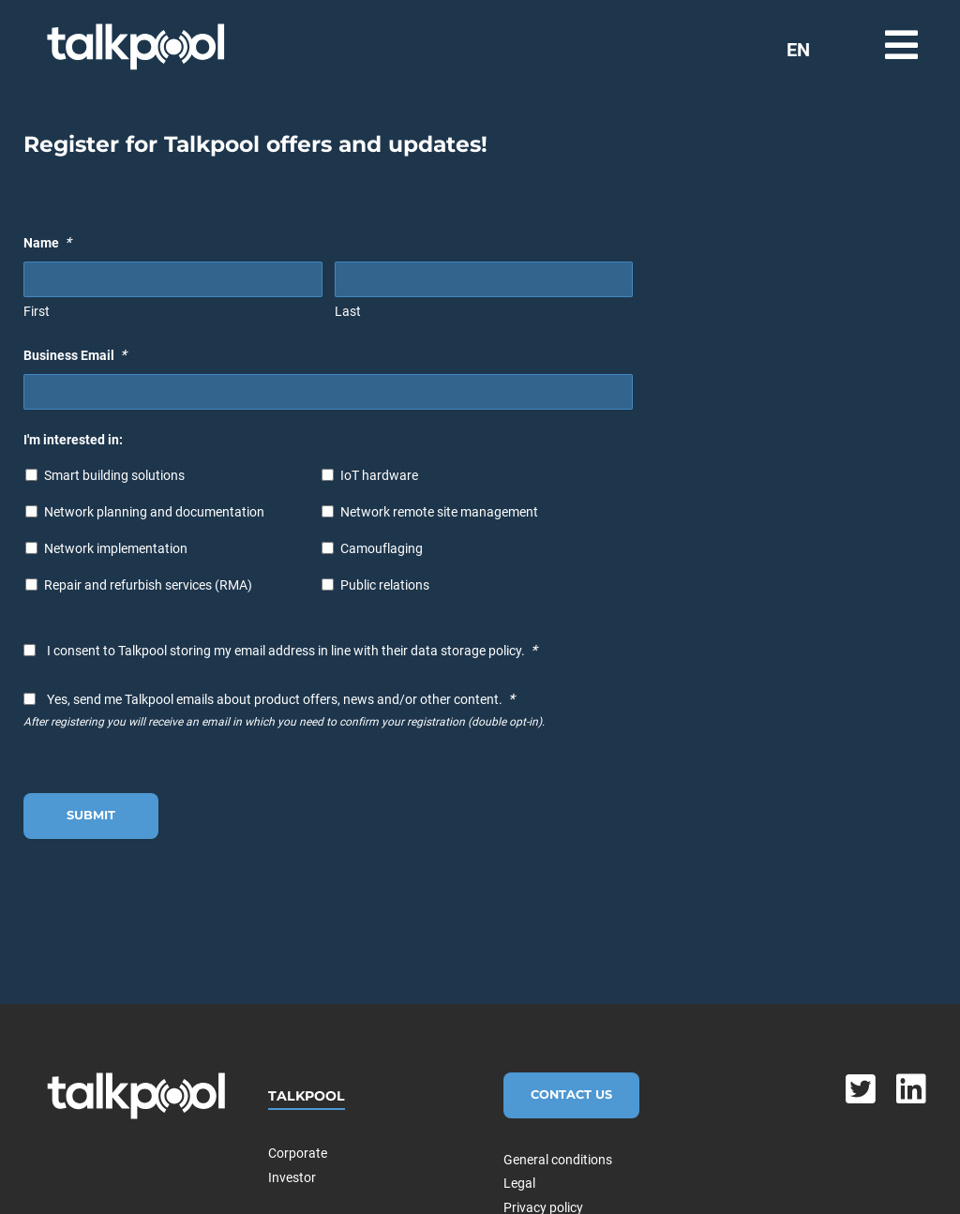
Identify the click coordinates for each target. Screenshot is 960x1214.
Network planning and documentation (154, 511)
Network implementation (116, 548)
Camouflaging (381, 548)
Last (348, 311)
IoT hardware (379, 475)
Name (47, 242)
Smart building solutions (114, 475)
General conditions (557, 1159)
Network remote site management (439, 511)
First (36, 311)
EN (798, 49)
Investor (292, 1177)
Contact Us (571, 1094)
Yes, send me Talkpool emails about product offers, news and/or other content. (281, 699)
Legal (519, 1183)
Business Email (75, 355)
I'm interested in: (73, 439)
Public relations (384, 584)
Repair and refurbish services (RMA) (148, 584)
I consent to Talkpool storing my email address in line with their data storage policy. (292, 650)
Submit (91, 815)
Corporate (297, 1153)
